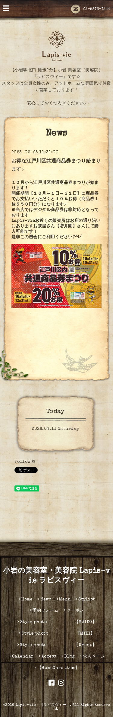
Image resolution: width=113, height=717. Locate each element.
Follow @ (24, 462)
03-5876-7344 (90, 9)
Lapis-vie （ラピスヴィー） (43, 705)
